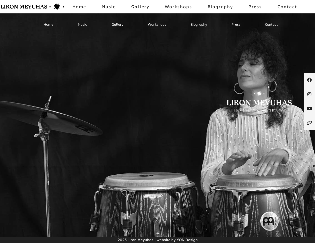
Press (255, 6)
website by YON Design (177, 240)
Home (79, 6)
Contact (287, 6)
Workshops (178, 6)
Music (109, 6)
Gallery (140, 6)
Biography (220, 6)
